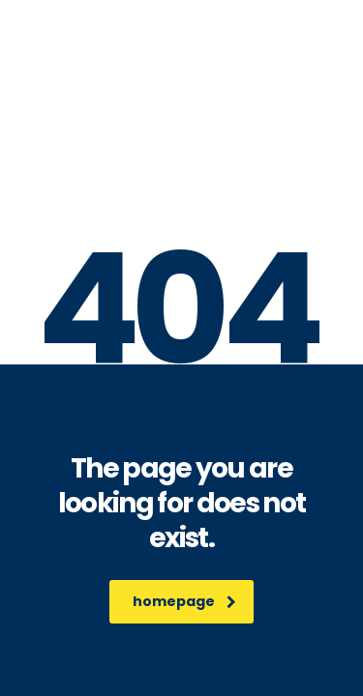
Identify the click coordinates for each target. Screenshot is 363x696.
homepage (184, 601)
